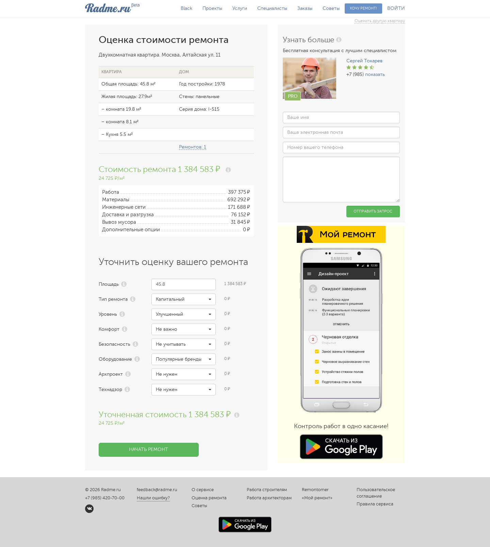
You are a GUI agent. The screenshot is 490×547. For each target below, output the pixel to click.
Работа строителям (267, 489)
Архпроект (111, 374)
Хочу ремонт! (363, 8)
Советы (331, 8)
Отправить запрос (373, 211)
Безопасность (114, 344)
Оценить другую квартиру (380, 20)
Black (186, 8)
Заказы (304, 8)
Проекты (212, 8)
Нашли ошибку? (153, 498)
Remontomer (315, 489)
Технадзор (110, 389)
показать (375, 74)
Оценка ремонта (209, 498)
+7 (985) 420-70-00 (105, 498)
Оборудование (115, 359)
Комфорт (109, 329)
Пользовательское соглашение (376, 493)
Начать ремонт (148, 449)
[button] (183, 299)
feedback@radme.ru (157, 489)
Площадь (109, 284)
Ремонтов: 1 (192, 147)
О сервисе (203, 489)
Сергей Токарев (364, 60)
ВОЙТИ (396, 8)
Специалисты (272, 8)
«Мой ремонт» (317, 498)
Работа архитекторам (269, 498)
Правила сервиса (375, 504)
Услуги (239, 8)
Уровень (108, 314)
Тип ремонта (113, 299)
